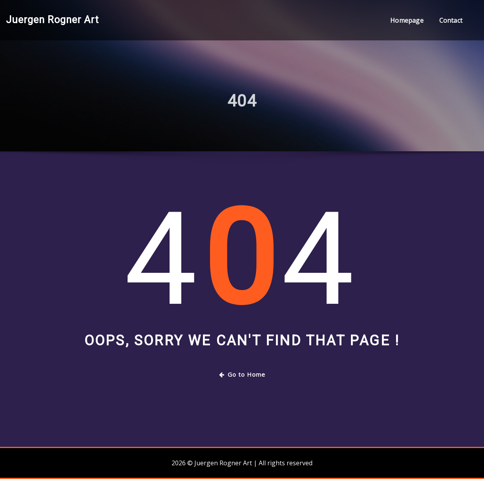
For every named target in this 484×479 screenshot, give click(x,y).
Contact (450, 20)
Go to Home (242, 374)
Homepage (406, 20)
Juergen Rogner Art (52, 19)
